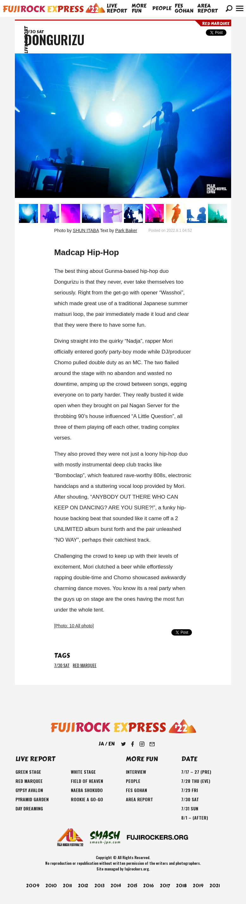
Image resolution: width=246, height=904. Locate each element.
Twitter (123, 744)
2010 (51, 885)
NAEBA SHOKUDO (87, 790)
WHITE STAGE (83, 771)
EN (111, 744)
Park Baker (126, 230)
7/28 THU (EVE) (195, 781)
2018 (181, 885)
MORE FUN (139, 8)
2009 (32, 885)
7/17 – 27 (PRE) (196, 771)
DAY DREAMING (29, 808)
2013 (100, 885)
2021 (215, 885)
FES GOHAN (184, 8)
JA (101, 744)
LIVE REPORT (117, 8)
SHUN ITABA (86, 230)
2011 (67, 885)
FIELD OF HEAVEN (87, 781)
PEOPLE (161, 8)
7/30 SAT (62, 665)
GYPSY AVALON (29, 790)
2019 (198, 885)
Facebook (132, 744)
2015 (132, 885)
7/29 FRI (189, 790)
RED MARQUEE (84, 665)
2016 (148, 885)
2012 (83, 885)
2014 (116, 885)
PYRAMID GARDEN (32, 799)
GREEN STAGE (28, 771)
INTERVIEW (136, 771)
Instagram (142, 744)
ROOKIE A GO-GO (87, 799)
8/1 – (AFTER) (194, 817)
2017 (165, 885)
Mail (152, 744)
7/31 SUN (189, 808)
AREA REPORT (207, 8)
